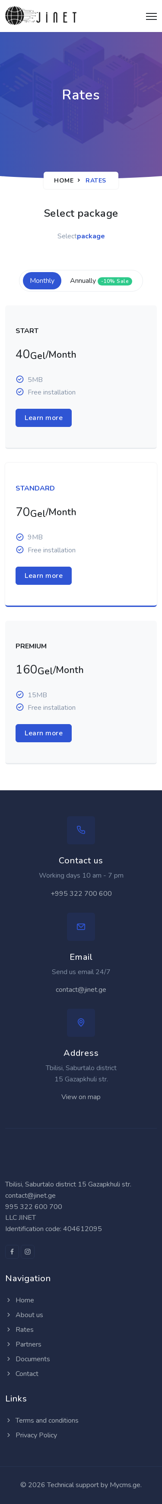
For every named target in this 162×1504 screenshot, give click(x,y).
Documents (27, 1359)
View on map (81, 1097)
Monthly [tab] (42, 280)
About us (24, 1315)
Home (63, 180)
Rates (19, 1329)
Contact (21, 1374)
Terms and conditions (42, 1420)
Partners (23, 1344)
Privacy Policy (31, 1435)
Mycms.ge (125, 1485)
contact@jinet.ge (81, 989)
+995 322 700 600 (81, 893)
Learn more (44, 418)
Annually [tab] (101, 280)
